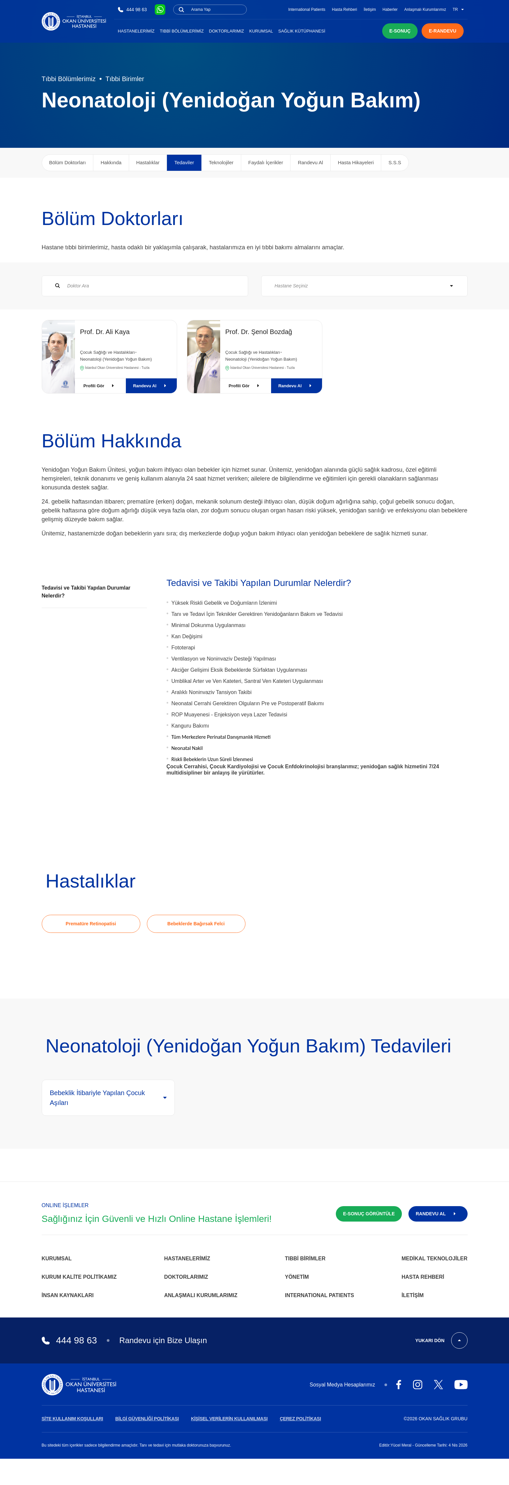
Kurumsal (261, 31)
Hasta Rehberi (344, 9)
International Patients (306, 9)
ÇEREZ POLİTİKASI (300, 1418)
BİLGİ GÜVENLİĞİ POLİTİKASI (147, 1418)
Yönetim (297, 1277)
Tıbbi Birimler (124, 78)
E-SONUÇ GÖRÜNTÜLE (369, 1213)
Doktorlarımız (226, 31)
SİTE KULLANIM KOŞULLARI (72, 1418)
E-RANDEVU (442, 31)
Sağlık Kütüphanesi (301, 31)
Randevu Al (151, 385)
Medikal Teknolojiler (435, 1258)
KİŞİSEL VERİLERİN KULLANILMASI (229, 1418)
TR (458, 9)
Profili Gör (100, 385)
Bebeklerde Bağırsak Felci (195, 923)
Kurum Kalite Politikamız (79, 1277)
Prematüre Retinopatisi (91, 923)
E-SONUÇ (400, 31)
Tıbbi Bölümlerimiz (182, 31)
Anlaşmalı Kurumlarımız (425, 9)
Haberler (390, 9)
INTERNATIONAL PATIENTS (319, 1295)
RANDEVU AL (438, 1213)
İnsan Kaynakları (68, 1295)
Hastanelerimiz (136, 31)
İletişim (370, 9)
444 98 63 (132, 9)
